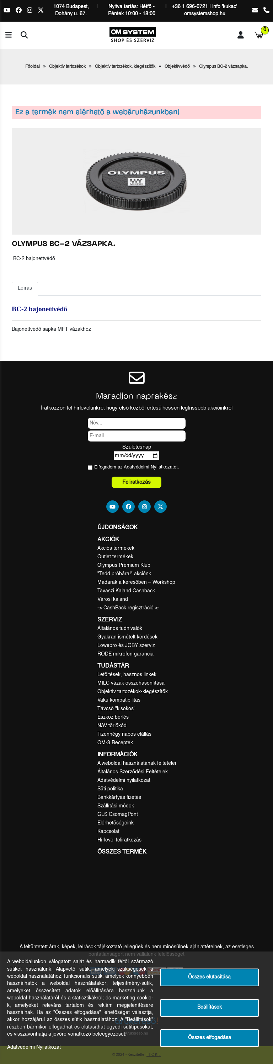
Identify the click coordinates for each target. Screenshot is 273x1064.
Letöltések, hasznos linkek (126, 674)
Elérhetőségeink (115, 823)
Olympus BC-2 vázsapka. (223, 67)
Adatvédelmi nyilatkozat (123, 780)
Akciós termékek (115, 548)
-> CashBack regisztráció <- (128, 607)
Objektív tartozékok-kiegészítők (132, 691)
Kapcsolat (108, 831)
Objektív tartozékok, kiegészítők (125, 67)
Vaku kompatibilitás (118, 700)
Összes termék (121, 852)
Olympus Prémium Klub (123, 565)
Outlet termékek (115, 556)
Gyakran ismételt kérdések (127, 637)
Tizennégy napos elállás (124, 734)
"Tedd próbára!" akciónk (124, 573)
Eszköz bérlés (113, 717)
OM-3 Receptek (115, 742)
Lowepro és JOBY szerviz (126, 645)
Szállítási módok (115, 806)
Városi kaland (112, 599)
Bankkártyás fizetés (119, 797)
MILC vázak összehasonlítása (131, 683)
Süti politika (110, 788)
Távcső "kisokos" (116, 708)
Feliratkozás (136, 482)
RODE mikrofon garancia (125, 654)
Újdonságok (117, 528)
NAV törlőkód (112, 725)
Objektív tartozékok (67, 67)
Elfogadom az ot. (136, 467)
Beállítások (209, 1007)
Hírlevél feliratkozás (119, 840)
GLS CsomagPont (117, 814)
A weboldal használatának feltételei (136, 763)
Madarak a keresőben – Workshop (136, 582)
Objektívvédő (177, 67)
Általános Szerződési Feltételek (132, 771)
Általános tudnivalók (119, 628)
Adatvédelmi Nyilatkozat (149, 467)
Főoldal (32, 67)
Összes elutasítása (209, 977)
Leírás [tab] (25, 288)
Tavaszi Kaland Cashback (126, 590)
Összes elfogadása (209, 1038)
